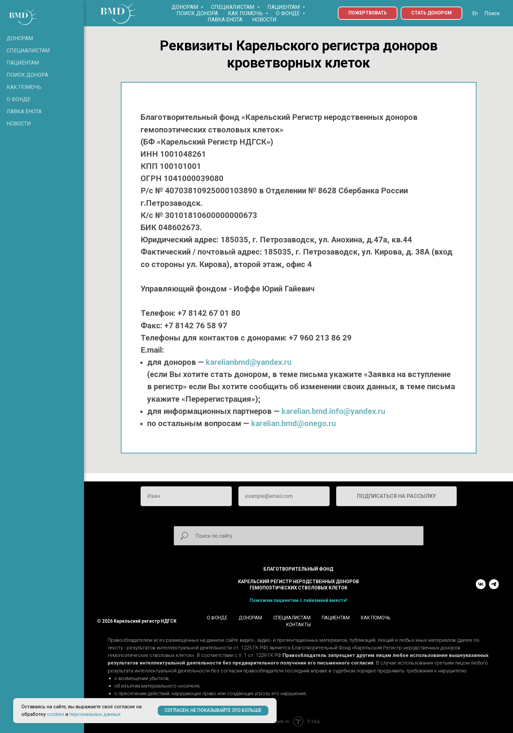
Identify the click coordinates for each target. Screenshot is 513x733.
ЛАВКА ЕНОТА (224, 19)
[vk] (481, 587)
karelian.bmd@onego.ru (293, 423)
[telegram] (494, 587)
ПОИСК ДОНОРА (197, 13)
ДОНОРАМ (185, 7)
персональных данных (95, 714)
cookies (55, 714)
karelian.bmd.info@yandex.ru (333, 411)
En (475, 13)
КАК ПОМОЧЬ (246, 13)
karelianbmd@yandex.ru (248, 362)
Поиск (492, 13)
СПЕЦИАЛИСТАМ (233, 7)
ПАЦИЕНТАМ (284, 7)
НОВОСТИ (264, 19)
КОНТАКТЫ (298, 624)
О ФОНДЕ (288, 13)
